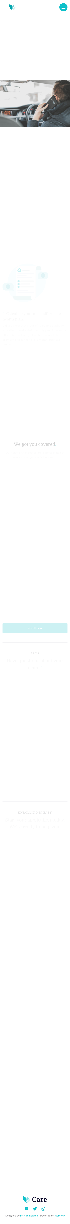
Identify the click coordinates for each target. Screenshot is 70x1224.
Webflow (60, 1215)
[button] (63, 7)
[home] (31, 7)
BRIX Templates (29, 1215)
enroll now (35, 628)
